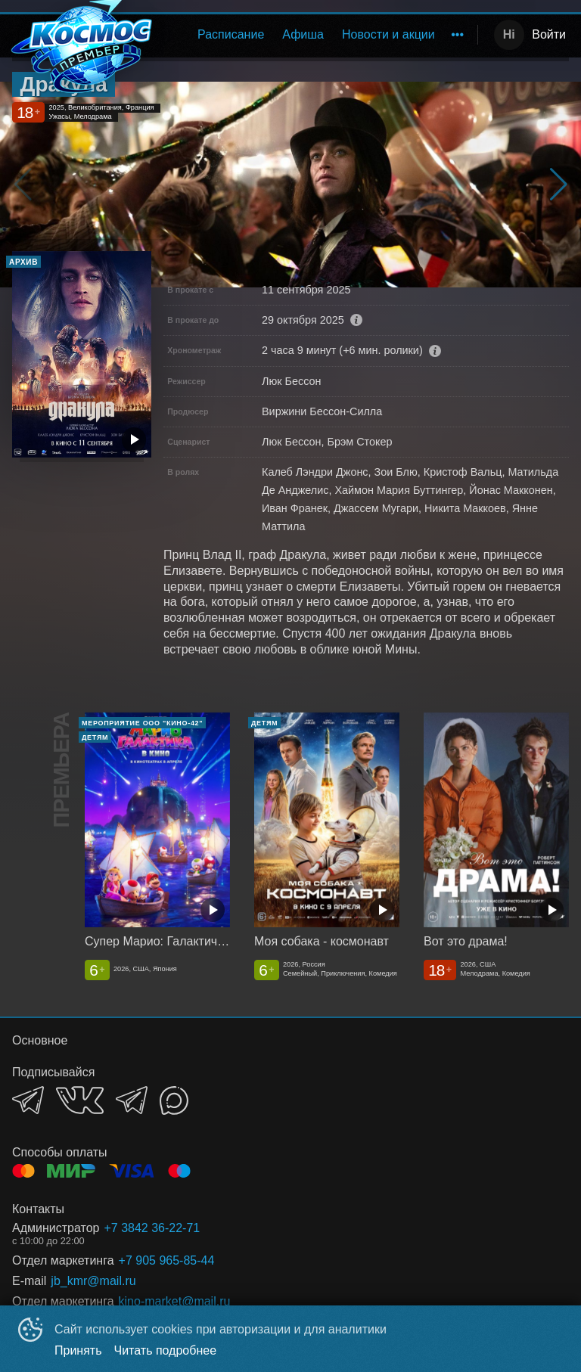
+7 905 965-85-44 (167, 1260)
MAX (174, 1100)
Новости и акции (388, 34)
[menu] (318, 34)
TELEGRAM (28, 1100)
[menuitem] (230, 34)
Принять (78, 1350)
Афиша (303, 34)
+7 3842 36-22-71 (152, 1227)
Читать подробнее (165, 1350)
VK (80, 1100)
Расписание (230, 34)
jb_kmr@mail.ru (93, 1280)
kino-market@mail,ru (175, 1301)
